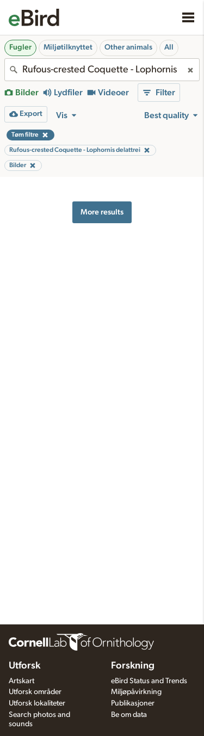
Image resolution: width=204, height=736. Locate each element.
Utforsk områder (35, 692)
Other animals (128, 47)
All (169, 47)
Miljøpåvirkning (136, 692)
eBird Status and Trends (149, 681)
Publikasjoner (132, 703)
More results (102, 212)
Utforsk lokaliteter (37, 703)
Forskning (132, 666)
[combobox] (102, 70)
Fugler (20, 47)
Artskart (21, 681)
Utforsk (24, 666)
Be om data (129, 715)
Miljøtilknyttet (68, 47)
